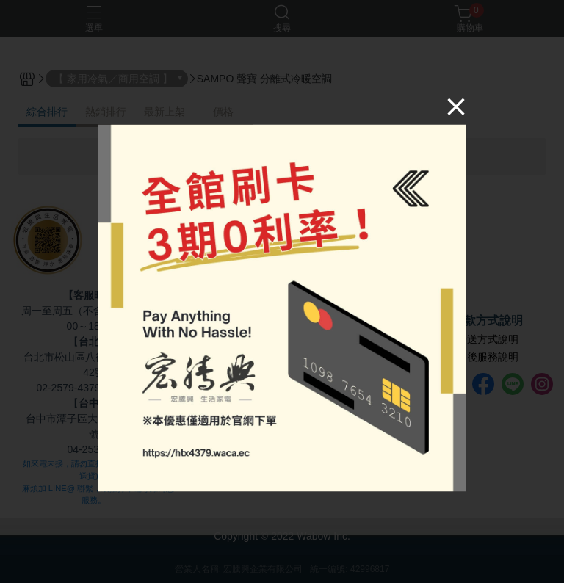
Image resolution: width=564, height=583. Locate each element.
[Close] (456, 106)
